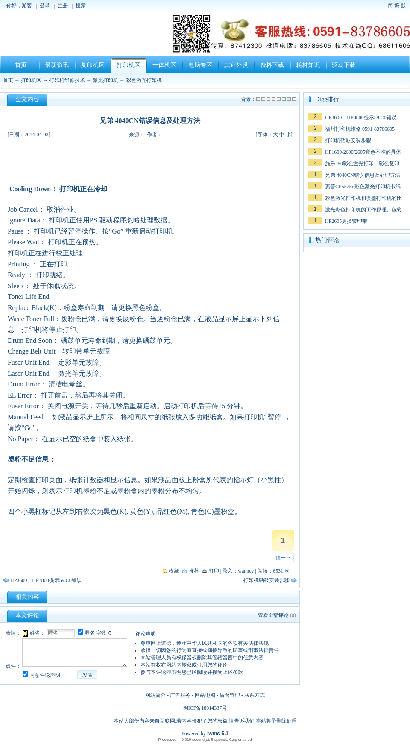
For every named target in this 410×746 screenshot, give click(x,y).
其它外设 (236, 65)
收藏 (174, 571)
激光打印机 (105, 80)
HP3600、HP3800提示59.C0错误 (46, 580)
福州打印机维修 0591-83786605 (360, 129)
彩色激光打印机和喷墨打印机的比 (363, 198)
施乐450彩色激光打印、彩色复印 (362, 164)
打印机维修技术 (67, 80)
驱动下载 (344, 65)
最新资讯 (57, 65)
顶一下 (283, 558)
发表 (87, 675)
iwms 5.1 (217, 734)
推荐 (194, 571)
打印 (214, 571)
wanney (246, 571)
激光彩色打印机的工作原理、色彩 (363, 210)
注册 (63, 6)
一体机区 (164, 65)
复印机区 (93, 65)
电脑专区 (200, 65)
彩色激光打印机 (144, 80)
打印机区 (129, 65)
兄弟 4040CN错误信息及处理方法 (362, 175)
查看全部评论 (273, 615)
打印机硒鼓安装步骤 (266, 580)
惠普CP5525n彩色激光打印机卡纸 (363, 187)
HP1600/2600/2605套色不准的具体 (363, 152)
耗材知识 (308, 65)
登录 (45, 6)
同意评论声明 (44, 675)
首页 (21, 65)
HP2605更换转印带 (346, 221)
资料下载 (272, 65)
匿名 (90, 633)
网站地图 (205, 695)
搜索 (81, 6)
